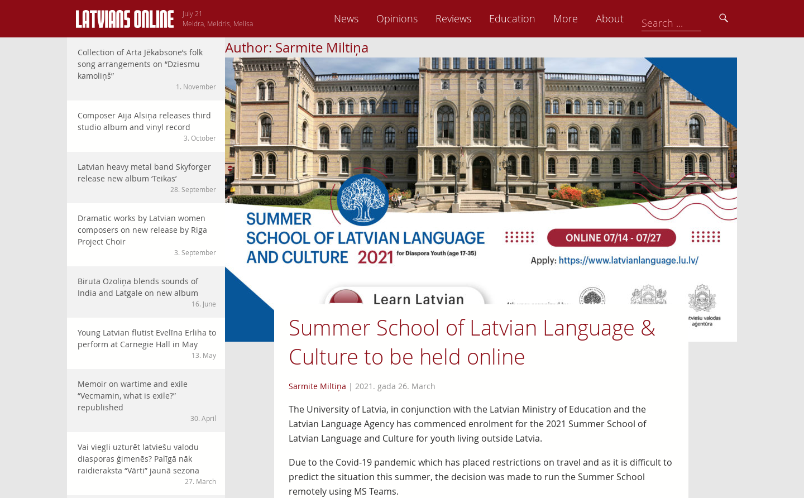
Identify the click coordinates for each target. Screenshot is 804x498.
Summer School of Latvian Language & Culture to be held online (472, 342)
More (643, 18)
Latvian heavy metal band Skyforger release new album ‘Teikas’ (147, 177)
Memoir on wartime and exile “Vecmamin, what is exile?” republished (147, 401)
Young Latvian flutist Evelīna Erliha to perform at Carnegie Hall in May (147, 343)
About (687, 18)
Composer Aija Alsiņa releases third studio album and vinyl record (147, 126)
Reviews (531, 18)
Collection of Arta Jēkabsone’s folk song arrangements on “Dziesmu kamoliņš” (147, 69)
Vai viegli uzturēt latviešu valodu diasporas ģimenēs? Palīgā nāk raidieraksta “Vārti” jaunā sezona (147, 464)
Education (590, 18)
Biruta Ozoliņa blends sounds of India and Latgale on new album (147, 292)
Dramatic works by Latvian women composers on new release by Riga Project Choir (147, 235)
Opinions (474, 18)
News (423, 18)
